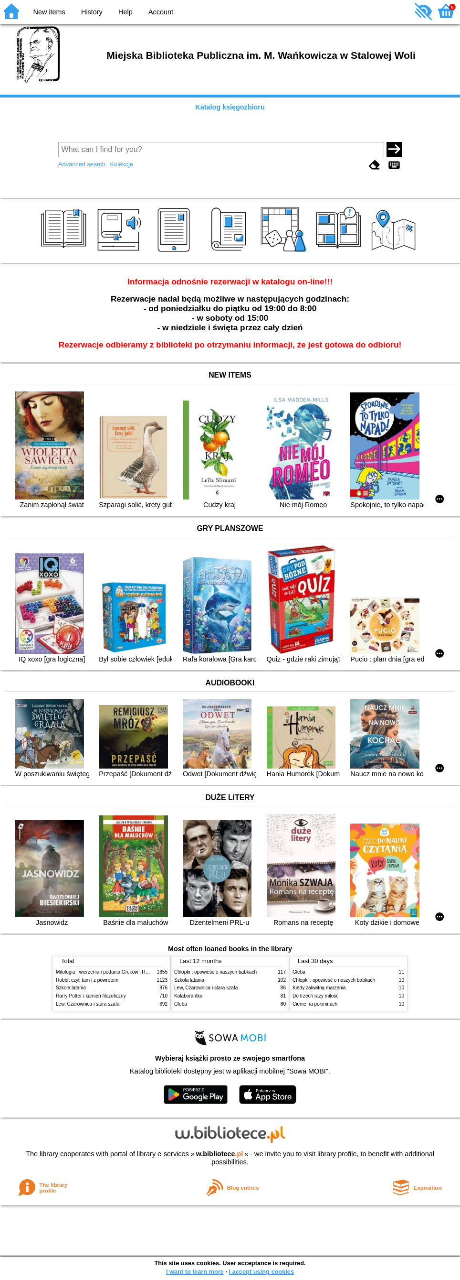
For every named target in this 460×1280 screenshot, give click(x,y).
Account (160, 12)
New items (49, 12)
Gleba (180, 1004)
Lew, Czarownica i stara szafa (87, 1004)
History (92, 12)
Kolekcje (121, 164)
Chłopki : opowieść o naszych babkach (215, 972)
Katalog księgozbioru (230, 107)
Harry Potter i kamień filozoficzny (91, 995)
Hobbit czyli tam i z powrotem (87, 980)
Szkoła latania (71, 987)
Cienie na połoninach (315, 1004)
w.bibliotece (219, 1154)
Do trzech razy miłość (315, 995)
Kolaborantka (188, 995)
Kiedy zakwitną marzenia (319, 987)
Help (125, 12)
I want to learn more (195, 1271)
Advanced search (81, 164)
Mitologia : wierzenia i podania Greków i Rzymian (108, 972)
